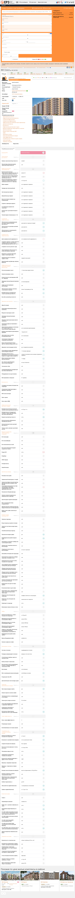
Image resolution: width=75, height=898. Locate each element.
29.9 (18, 882)
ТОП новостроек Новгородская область (18, 78)
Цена (3, 33)
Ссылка (13, 98)
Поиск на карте (47, 8)
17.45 (13, 111)
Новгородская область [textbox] (7, 16)
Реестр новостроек (4, 67)
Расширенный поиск (38, 8)
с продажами (15, 59)
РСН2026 (59, 2)
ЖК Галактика (44, 882)
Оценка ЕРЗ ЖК (4, 54)
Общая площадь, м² (5, 37)
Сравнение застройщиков (71, 2)
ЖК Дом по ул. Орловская (66, 882)
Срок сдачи (4, 40)
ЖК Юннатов (5, 882)
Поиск (67, 2)
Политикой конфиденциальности (54, 895)
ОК (66, 895)
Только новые (7, 52)
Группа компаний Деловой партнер (30, 67)
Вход (73, 2)
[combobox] (5, 5)
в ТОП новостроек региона (13, 884)
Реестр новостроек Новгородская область (15, 67)
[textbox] (27, 20)
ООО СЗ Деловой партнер (41, 67)
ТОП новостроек (32, 2)
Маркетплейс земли (42, 2)
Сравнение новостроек (69, 2)
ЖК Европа (24, 882)
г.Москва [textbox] (3, 5)
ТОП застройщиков (23, 2)
